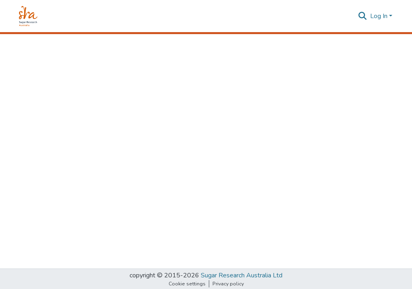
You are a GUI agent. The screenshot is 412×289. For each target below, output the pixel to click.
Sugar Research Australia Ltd (241, 275)
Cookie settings (187, 284)
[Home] (28, 16)
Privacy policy (228, 284)
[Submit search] (363, 16)
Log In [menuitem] (378, 16)
